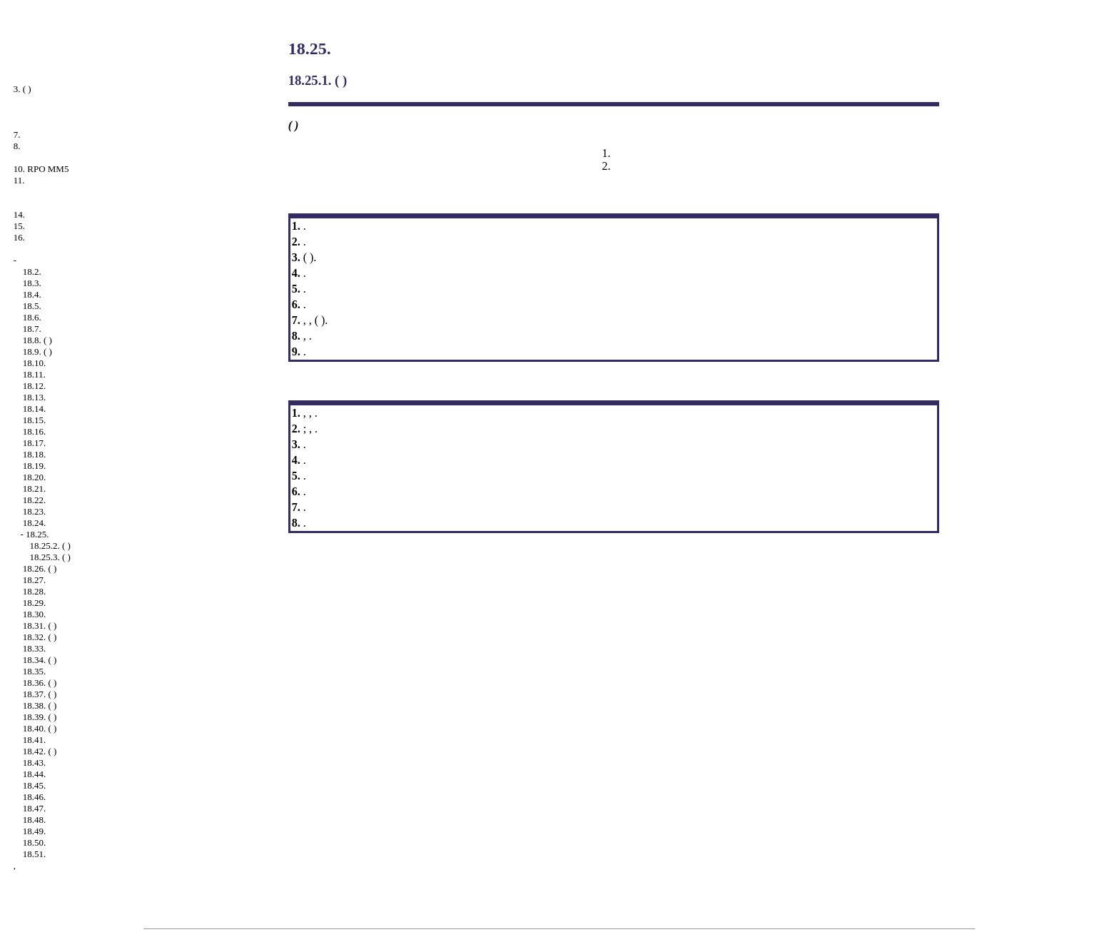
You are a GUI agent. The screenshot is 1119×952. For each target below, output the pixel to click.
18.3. (32, 283)
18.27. (34, 579)
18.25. (37, 534)
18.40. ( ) (40, 728)
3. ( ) (22, 88)
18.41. (34, 739)
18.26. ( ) (40, 568)
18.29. (34, 602)
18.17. (34, 442)
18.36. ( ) (40, 682)
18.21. (34, 488)
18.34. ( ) (40, 659)
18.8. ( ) (37, 340)
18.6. (32, 317)
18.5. (32, 305)
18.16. (34, 431)
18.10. (34, 363)
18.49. (34, 831)
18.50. (34, 842)
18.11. (34, 374)
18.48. (34, 819)
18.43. (34, 762)
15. (19, 226)
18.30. (34, 614)
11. (19, 180)
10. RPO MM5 (41, 168)
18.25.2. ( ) (50, 545)
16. (19, 237)
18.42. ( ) (40, 751)
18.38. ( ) (40, 705)
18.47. (34, 808)
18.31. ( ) (40, 625)
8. (17, 146)
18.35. (34, 671)
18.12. (34, 385)
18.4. (32, 294)
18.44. (34, 774)
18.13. (34, 397)
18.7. (32, 328)
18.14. (34, 408)
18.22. (34, 500)
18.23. (34, 511)
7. (17, 134)
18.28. (34, 591)
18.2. (32, 271)
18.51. (34, 854)
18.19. (34, 465)
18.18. (34, 454)
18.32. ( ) (40, 637)
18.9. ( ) (37, 351)
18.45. (34, 785)
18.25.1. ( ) (318, 80)
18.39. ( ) (40, 717)
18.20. (34, 477)
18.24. (34, 522)
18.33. (34, 648)
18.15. (34, 420)
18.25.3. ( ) (50, 557)
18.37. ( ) (40, 694)
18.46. (34, 796)
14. (19, 214)
